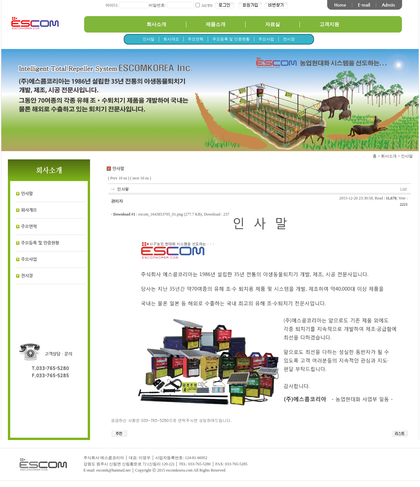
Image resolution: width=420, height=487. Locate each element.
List (403, 189)
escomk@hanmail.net (113, 470)
